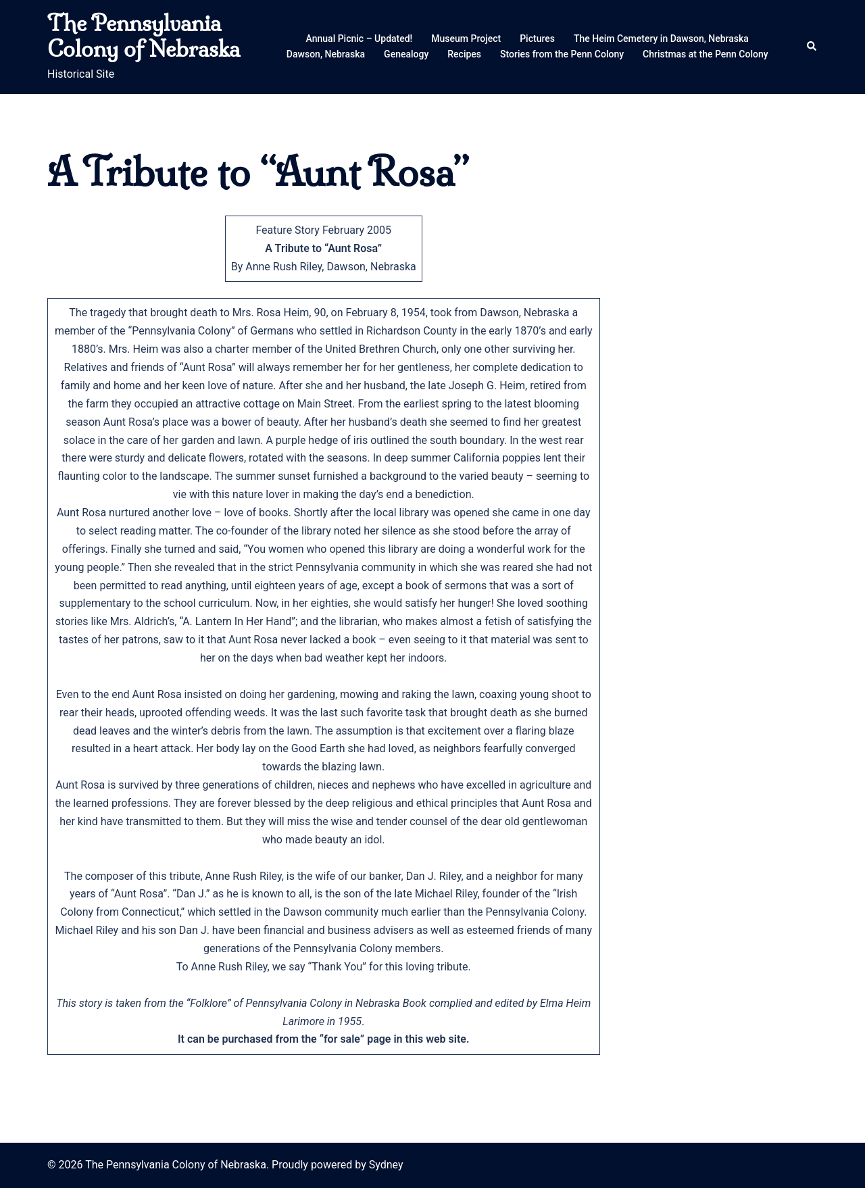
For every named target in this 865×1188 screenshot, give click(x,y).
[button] (812, 46)
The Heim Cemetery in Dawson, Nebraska (661, 38)
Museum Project (466, 38)
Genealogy (406, 54)
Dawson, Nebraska (326, 54)
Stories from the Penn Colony (562, 54)
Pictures (537, 38)
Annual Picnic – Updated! (359, 38)
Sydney (386, 1164)
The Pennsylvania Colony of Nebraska (143, 35)
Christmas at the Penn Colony (705, 54)
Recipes (464, 54)
